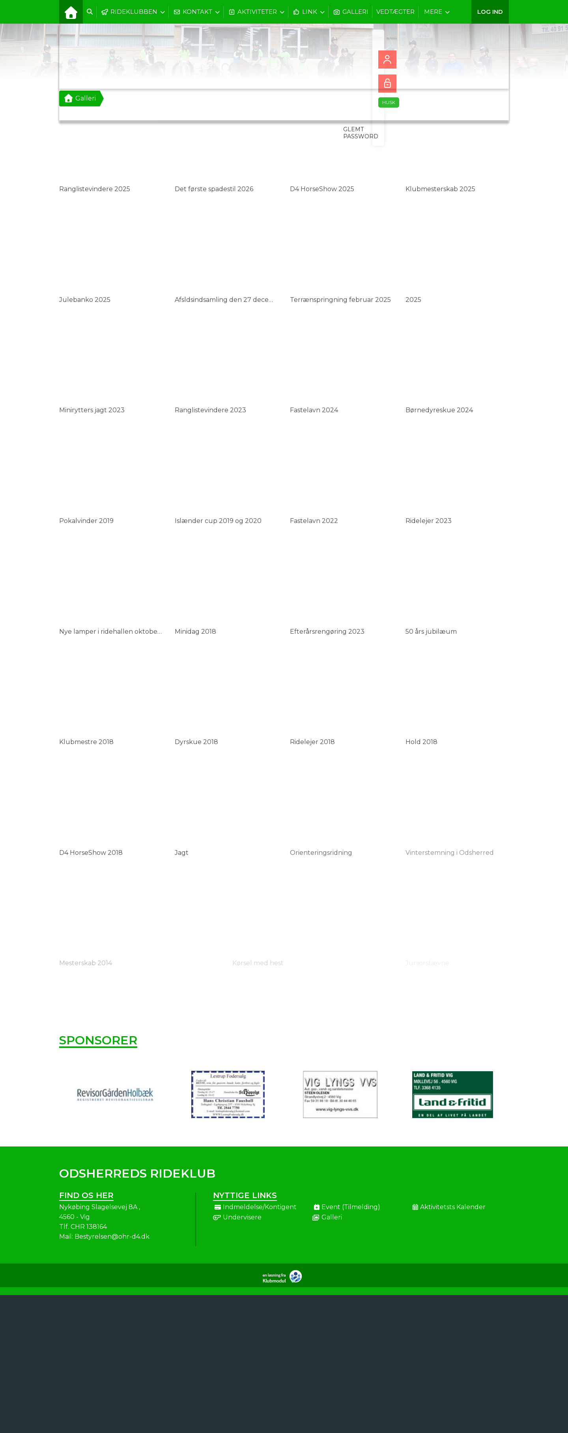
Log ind (490, 11)
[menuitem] (71, 12)
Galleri (79, 98)
